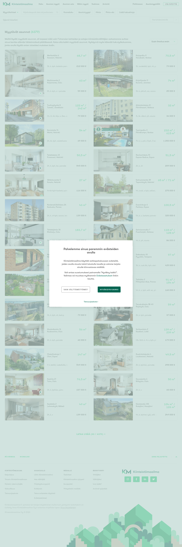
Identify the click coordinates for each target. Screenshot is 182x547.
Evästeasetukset (104, 275)
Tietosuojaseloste (90, 302)
